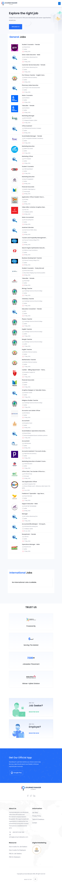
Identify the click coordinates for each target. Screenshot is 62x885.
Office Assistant (27, 126)
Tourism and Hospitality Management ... (34, 237)
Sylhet (24, 49)
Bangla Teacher (27, 339)
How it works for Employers (17, 850)
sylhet (24, 344)
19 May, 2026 (26, 61)
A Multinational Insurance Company (31, 128)
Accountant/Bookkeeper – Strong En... (34, 524)
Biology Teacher (27, 288)
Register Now (34, 712)
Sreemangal (26, 191)
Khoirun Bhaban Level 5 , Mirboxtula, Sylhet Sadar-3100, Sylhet (36, 487)
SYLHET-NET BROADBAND (29, 506)
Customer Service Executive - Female (33, 65)
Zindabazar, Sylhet (27, 212)
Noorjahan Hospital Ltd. (28, 372)
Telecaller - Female (28, 105)
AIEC (24, 311)
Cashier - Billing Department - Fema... (33, 370)
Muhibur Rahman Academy (29, 77)
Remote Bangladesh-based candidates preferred (34, 435)
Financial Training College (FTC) (30, 240)
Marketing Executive (28, 146)
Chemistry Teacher (28, 298)
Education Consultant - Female (32, 309)
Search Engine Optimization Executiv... (33, 248)
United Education (27, 463)
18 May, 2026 (26, 102)
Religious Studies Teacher (30, 400)
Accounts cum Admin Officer (31, 410)
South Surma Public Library (29, 230)
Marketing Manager (28, 115)
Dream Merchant (27, 496)
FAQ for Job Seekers (15, 853)
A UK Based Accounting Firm (30, 526)
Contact (34, 823)
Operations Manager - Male (31, 544)
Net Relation (26, 413)
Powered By (31, 626)
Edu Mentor (25, 98)
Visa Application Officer (29, 481)
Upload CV (15, 27)
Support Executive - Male (30, 503)
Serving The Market (31, 645)
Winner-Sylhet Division (31, 683)
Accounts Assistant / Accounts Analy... (34, 451)
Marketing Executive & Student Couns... (34, 461)
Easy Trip (25, 209)
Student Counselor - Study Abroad (33, 268)
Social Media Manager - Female (32, 136)
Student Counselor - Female (31, 44)
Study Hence (26, 47)
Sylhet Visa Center (27, 148)
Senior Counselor (27, 95)
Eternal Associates (27, 270)
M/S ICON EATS (26, 118)
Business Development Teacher (32, 258)
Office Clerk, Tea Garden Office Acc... (33, 471)
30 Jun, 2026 (26, 531)
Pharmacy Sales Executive (30, 85)
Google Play (17, 773)
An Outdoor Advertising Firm (30, 57)
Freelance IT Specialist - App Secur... (33, 493)
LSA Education (26, 443)
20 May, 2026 (26, 214)
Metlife (24, 382)
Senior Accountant (28, 217)
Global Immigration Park (28, 484)
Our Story (35, 812)
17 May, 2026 (26, 295)
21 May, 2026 (26, 92)
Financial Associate (28, 187)
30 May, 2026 (26, 133)
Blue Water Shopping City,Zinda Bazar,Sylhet (33, 273)
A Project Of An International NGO (31, 87)
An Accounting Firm (27, 219)
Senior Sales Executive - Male (31, 54)
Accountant (25, 420)
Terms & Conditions (38, 819)
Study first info (26, 546)
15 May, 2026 (26, 458)
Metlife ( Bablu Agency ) (28, 189)
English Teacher (27, 329)
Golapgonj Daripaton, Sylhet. (29, 120)
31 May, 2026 (26, 122)
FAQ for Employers (14, 857)
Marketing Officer (27, 156)
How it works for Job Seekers (18, 846)
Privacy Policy (36, 816)
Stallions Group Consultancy (30, 250)
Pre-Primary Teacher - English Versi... (33, 75)
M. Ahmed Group (27, 474)
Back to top (31, 879)
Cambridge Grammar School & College (32, 291)
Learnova (25, 536)
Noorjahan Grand (27, 423)
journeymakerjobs (27, 873)
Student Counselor (28, 166)
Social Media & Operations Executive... (34, 431)
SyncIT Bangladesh (27, 179)
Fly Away (25, 199)
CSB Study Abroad (27, 169)
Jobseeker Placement (31, 664)
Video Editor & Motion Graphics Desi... (33, 207)
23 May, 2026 (26, 478)
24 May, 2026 (26, 51)
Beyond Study (26, 433)
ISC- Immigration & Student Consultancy (32, 138)
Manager (25, 514)
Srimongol (25, 476)
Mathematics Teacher (29, 359)
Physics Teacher (27, 319)
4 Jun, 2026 (26, 490)
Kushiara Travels (27, 392)
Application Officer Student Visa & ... (33, 197)
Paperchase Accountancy (29, 453)
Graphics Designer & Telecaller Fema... (34, 390)
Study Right (25, 280)
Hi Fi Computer (26, 158)
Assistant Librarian (28, 227)
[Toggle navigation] (59, 3)
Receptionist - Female (29, 534)
